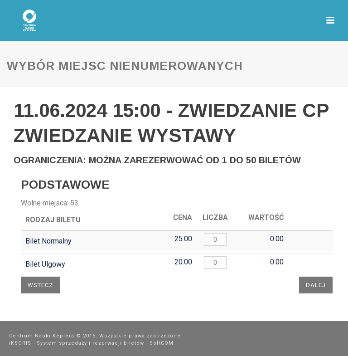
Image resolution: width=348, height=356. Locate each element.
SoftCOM (162, 343)
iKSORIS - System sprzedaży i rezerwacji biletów (76, 343)
